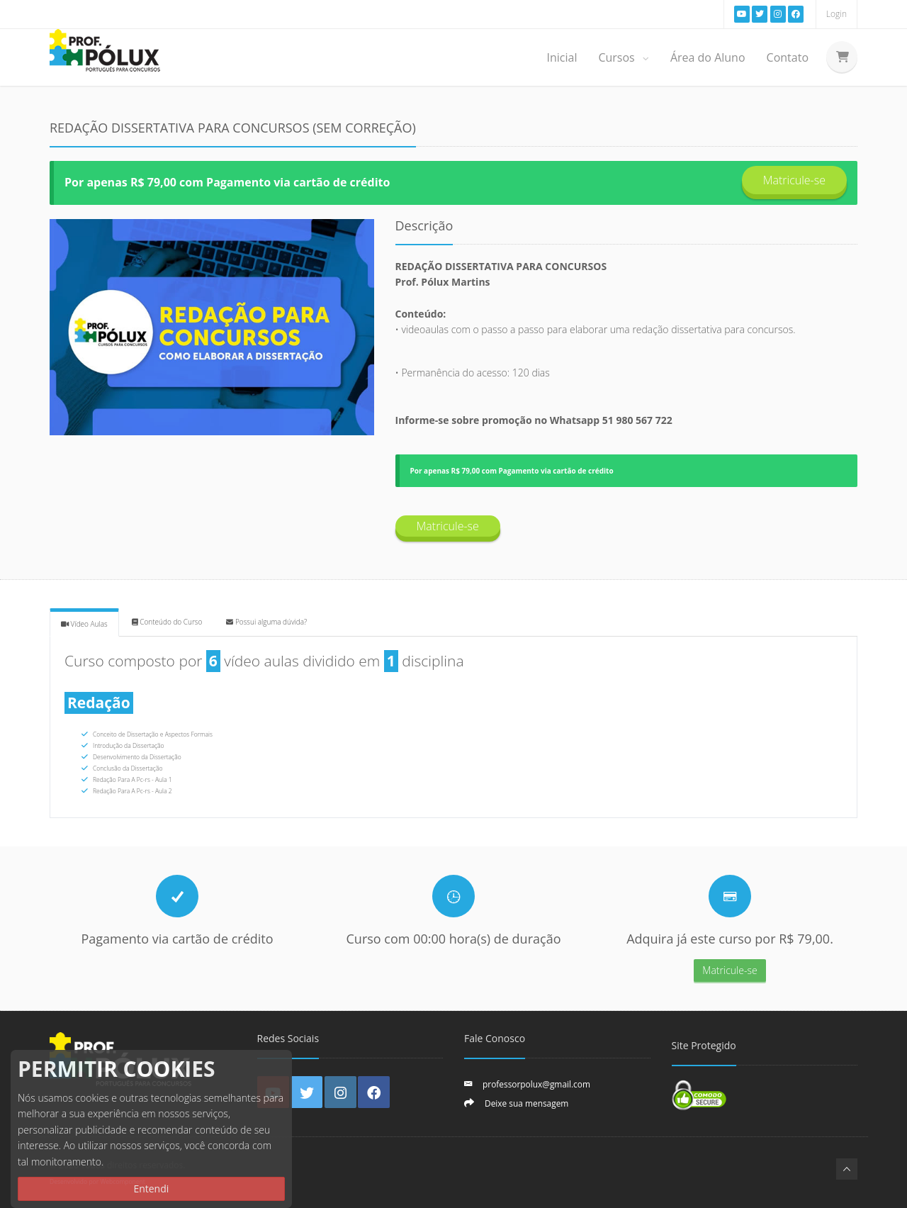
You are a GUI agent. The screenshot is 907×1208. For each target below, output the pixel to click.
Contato (788, 57)
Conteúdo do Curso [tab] (167, 622)
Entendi (151, 1188)
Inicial (561, 57)
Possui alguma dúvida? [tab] (266, 622)
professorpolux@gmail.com (536, 1084)
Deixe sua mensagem (526, 1103)
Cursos (623, 57)
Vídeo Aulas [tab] (84, 624)
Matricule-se (794, 180)
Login (836, 14)
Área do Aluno (707, 57)
